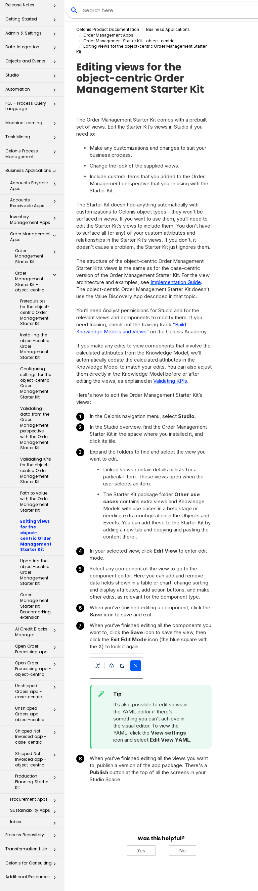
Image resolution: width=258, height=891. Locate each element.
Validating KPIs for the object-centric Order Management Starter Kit (35, 470)
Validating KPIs (170, 381)
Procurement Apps (35, 800)
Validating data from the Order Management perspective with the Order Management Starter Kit (34, 428)
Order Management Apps (35, 236)
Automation (32, 91)
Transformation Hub (32, 851)
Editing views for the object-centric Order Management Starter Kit (35, 535)
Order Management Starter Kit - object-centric (37, 281)
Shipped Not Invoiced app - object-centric (37, 759)
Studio (32, 77)
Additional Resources (32, 879)
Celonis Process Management (32, 153)
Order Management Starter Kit (37, 256)
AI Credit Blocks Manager (37, 632)
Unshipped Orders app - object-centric (37, 713)
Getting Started (32, 21)
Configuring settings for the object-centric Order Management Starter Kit (35, 383)
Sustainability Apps (35, 811)
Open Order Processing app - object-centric (37, 668)
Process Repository (32, 837)
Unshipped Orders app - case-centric (37, 691)
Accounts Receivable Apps (35, 202)
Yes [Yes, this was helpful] (141, 850)
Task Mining (32, 139)
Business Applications (32, 172)
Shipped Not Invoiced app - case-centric (37, 736)
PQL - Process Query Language (32, 106)
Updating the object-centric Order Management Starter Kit (34, 572)
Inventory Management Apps (35, 219)
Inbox (35, 823)
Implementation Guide (175, 282)
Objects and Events (32, 63)
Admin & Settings (32, 35)
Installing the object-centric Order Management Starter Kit (34, 346)
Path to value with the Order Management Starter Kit (34, 501)
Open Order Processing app (37, 649)
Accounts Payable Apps (35, 185)
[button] (54, 7)
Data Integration (32, 49)
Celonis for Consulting (32, 865)
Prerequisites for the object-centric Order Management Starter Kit (35, 312)
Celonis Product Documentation (107, 29)
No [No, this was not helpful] (182, 850)
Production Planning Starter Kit (37, 781)
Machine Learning (32, 125)
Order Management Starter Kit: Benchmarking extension (35, 606)
